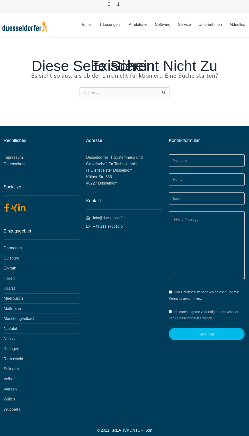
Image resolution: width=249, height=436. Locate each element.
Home (87, 24)
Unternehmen (210, 24)
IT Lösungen (110, 24)
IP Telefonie (138, 24)
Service (184, 24)
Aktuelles (237, 24)
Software (163, 24)
